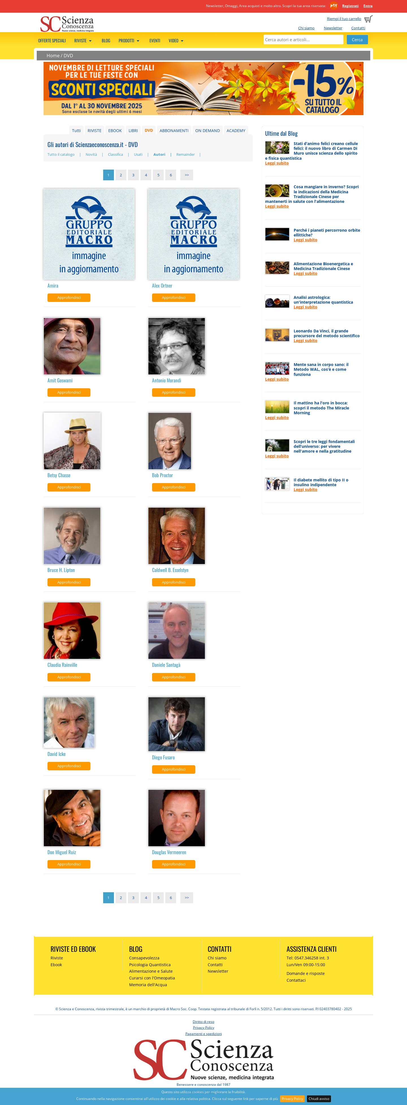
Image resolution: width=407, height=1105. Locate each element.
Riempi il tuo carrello (344, 18)
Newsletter (333, 27)
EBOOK (115, 130)
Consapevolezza (144, 958)
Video (177, 40)
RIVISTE (94, 130)
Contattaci (296, 980)
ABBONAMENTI (174, 130)
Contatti (358, 27)
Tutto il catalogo (61, 154)
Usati (138, 154)
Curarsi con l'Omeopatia (152, 978)
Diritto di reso (203, 1021)
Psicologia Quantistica (150, 964)
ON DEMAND (207, 130)
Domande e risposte (306, 973)
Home (53, 55)
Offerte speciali (52, 40)
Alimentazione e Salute (151, 971)
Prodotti (130, 40)
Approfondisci (69, 297)
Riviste (83, 40)
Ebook (56, 964)
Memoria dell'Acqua (148, 984)
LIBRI (133, 130)
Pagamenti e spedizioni (203, 1033)
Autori (159, 154)
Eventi (155, 40)
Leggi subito (277, 163)
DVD (68, 55)
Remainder (186, 154)
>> (187, 174)
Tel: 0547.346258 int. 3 (308, 958)
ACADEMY (236, 130)
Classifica (116, 154)
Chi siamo (306, 27)
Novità (92, 154)
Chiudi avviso (319, 1098)
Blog (106, 40)
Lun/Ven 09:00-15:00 (306, 964)
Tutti (76, 130)
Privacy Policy (292, 1098)
